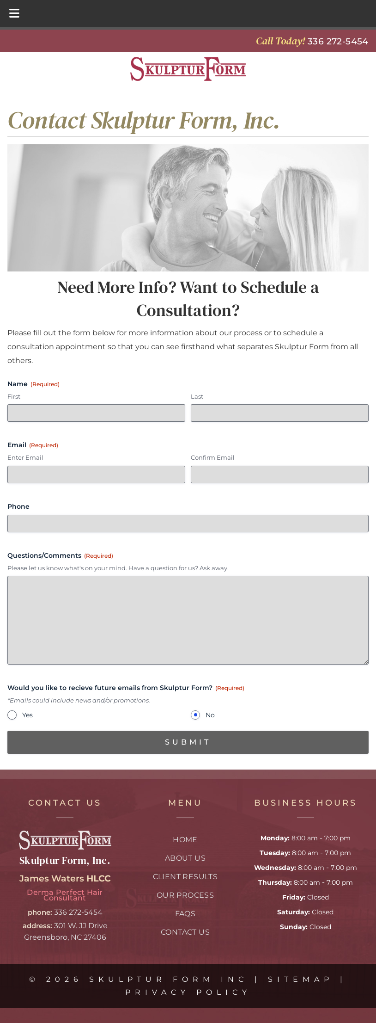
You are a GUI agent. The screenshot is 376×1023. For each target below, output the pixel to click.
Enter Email (25, 457)
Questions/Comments (60, 555)
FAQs (185, 913)
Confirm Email (213, 457)
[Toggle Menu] (14, 13)
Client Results (185, 876)
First (13, 396)
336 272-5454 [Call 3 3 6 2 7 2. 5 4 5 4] (78, 912)
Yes (27, 715)
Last (197, 396)
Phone (18, 506)
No (210, 715)
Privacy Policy (188, 992)
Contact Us (185, 932)
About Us (185, 858)
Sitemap (301, 979)
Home (185, 839)
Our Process (185, 895)
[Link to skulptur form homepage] (65, 847)
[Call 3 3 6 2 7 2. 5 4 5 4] (338, 41)
